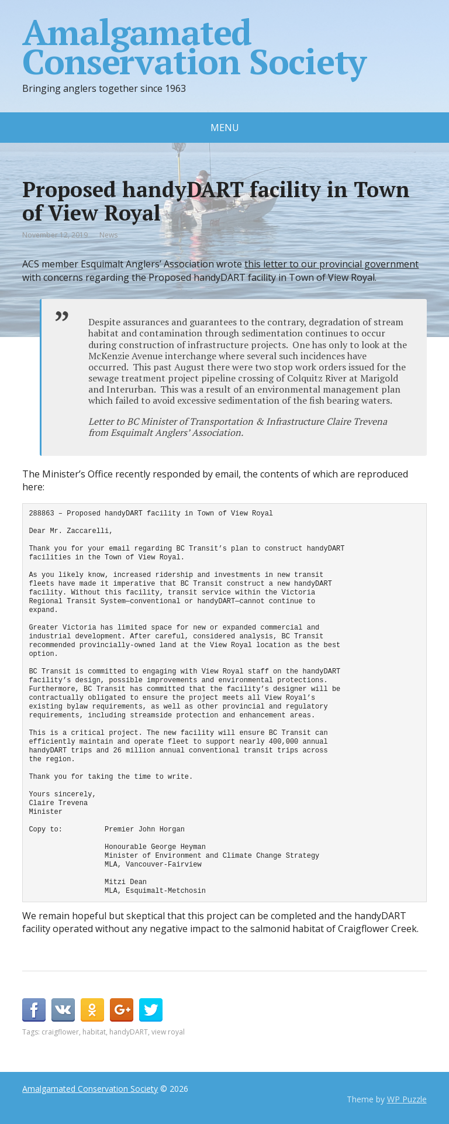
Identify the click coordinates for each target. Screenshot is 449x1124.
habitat (94, 1032)
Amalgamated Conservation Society (193, 47)
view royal (168, 1032)
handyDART (128, 1032)
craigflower (60, 1032)
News (108, 235)
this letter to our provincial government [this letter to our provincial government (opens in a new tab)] (331, 263)
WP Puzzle (407, 1099)
